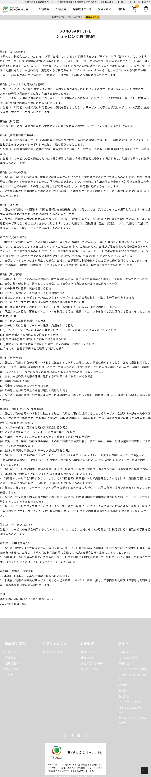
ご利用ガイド (143, 1)
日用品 (121, 9)
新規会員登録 (92, 17)
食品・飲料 (104, 9)
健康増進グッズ (82, 9)
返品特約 (123, 690)
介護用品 (44, 9)
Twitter (66, 735)
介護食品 (61, 9)
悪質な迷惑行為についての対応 (132, 720)
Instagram (85, 735)
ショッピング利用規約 (132, 669)
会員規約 (123, 685)
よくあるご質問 (128, 657)
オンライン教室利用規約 (132, 677)
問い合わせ (126, 1)
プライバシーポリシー (132, 702)
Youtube (79, 735)
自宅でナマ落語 (52, 652)
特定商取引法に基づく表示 (132, 710)
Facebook (72, 735)
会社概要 (123, 696)
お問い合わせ (126, 663)
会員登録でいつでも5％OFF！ (67, 17)
